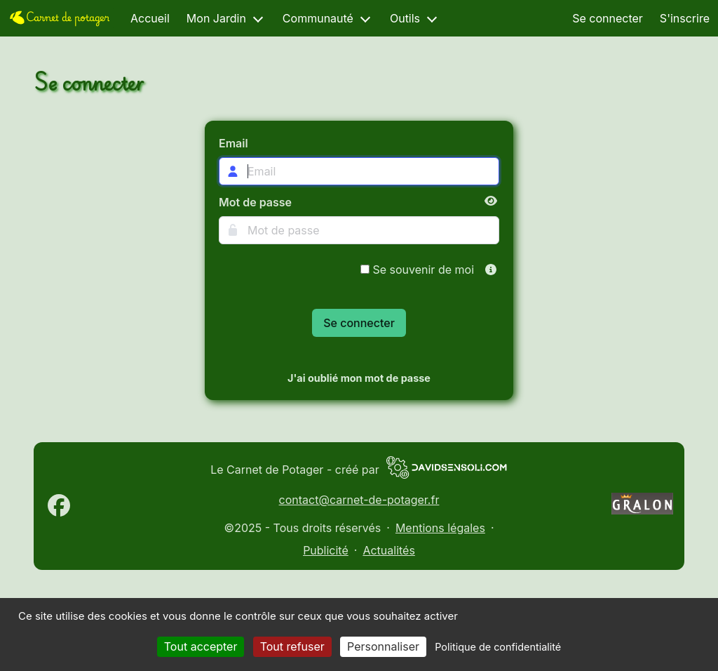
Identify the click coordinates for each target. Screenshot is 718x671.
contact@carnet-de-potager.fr (359, 500)
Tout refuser (292, 646)
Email (233, 143)
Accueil (150, 18)
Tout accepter (201, 646)
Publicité (325, 550)
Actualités (388, 550)
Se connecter (607, 18)
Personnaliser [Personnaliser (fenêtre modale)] (383, 646)
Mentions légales (440, 528)
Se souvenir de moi (417, 270)
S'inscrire (685, 18)
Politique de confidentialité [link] (498, 647)
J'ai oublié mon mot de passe (359, 378)
